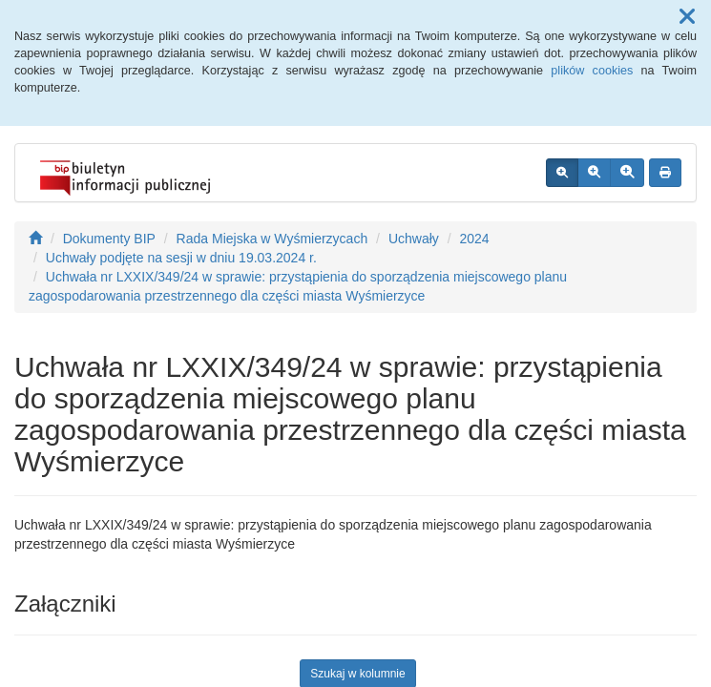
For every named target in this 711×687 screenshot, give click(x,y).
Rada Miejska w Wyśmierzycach (272, 238)
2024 (474, 238)
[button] (687, 17)
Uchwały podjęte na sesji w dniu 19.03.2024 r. (181, 257)
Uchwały (413, 238)
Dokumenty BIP (109, 238)
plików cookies (592, 70)
